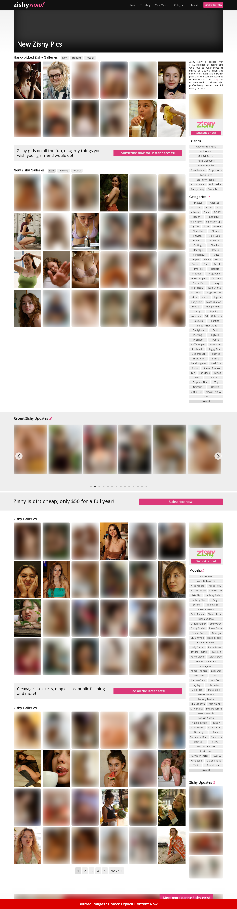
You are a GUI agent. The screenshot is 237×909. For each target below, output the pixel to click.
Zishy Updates (202, 782)
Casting (197, 245)
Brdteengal (206, 151)
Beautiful (214, 216)
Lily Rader (213, 685)
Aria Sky (196, 595)
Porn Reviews (198, 170)
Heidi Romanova (206, 642)
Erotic (218, 259)
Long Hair (196, 301)
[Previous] (19, 456)
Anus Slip (196, 207)
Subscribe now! (206, 133)
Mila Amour (215, 703)
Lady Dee (216, 670)
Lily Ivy (196, 685)
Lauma (216, 675)
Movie (195, 306)
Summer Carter (199, 755)
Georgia (216, 633)
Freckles (196, 273)
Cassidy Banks (206, 609)
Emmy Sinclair (198, 628)
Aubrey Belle (213, 595)
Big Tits (195, 226)
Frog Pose (214, 273)
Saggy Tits (214, 349)
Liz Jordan (197, 689)
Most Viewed (162, 5)
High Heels (197, 287)
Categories (180, 5)
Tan (193, 372)
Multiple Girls (213, 306)
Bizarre (217, 226)
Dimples (195, 259)
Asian (209, 207)
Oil (206, 316)
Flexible (215, 268)
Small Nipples (198, 363)
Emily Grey (215, 623)
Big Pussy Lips (214, 221)
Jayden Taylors (199, 651)
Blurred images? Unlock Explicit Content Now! (118, 903)
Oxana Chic (214, 727)
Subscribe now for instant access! (148, 153)
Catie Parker (197, 614)
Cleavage (198, 249)
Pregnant (198, 339)
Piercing (197, 334)
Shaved (216, 353)
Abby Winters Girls (206, 146)
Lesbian (205, 297)
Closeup (215, 249)
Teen (196, 377)
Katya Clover (198, 656)
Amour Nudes (198, 184)
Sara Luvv (216, 737)
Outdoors (216, 316)
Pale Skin (198, 320)
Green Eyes (199, 283)
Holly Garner (197, 647)
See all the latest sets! (148, 691)
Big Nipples (196, 221)
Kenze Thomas (199, 670)
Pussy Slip (215, 344)
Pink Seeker (215, 184)
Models (195, 5)
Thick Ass (213, 377)
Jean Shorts (214, 287)
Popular (90, 57)
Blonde (216, 231)
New (132, 5)
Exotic (194, 264)
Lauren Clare (198, 680)
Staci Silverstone (206, 746)
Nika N (217, 722)
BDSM (217, 212)
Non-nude (195, 316)
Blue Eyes (214, 235)
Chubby (215, 245)
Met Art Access (206, 156)
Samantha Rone (199, 737)
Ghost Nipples (199, 278)
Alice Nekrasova (206, 581)
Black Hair (198, 231)
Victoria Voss (214, 760)
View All (206, 401)
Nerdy (197, 311)
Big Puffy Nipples (206, 179)
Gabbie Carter (199, 633)
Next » (116, 871)
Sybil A (217, 755)
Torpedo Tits (199, 382)
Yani (195, 765)
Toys (217, 382)
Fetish (217, 264)
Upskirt (215, 386)
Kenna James (206, 666)
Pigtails (215, 334)
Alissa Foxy (215, 585)
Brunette (214, 240)
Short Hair (198, 358)
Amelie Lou (215, 590)
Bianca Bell (213, 604)
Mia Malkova (198, 703)
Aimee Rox (206, 576)
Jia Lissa (216, 651)
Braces (197, 240)
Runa (215, 732)
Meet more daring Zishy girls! (186, 898)
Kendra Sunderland (206, 661)
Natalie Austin (206, 718)
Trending (145, 5)
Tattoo (217, 372)
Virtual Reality (213, 391)
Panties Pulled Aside (206, 325)
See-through (199, 353)
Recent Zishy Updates (33, 418)
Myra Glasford (214, 708)
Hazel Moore (214, 637)
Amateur (197, 202)
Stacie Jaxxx (206, 751)
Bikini (206, 226)
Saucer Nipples (206, 165)
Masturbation (213, 301)
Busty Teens (215, 189)
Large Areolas (213, 292)
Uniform (197, 386)
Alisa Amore (197, 585)
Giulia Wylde (197, 637)
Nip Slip (214, 311)
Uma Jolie (196, 760)
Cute (216, 254)
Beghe (216, 600)
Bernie (196, 604)
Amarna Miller (198, 590)
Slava (215, 741)
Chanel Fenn (215, 614)
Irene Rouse (214, 647)
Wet (206, 396)
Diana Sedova (206, 618)
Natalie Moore (200, 722)
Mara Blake (214, 689)
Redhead (197, 349)
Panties (215, 320)
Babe (207, 212)
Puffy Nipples (198, 344)
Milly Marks (196, 708)
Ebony (207, 259)
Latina (193, 297)
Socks (195, 368)
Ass (219, 207)
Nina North (197, 727)
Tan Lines (204, 372)
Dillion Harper (198, 623)
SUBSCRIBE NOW (213, 4)
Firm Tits (198, 268)
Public (215, 339)
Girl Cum (216, 278)
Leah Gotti (215, 680)
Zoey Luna (213, 765)
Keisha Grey (215, 656)
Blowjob (197, 235)
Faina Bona (215, 628)
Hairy (216, 283)
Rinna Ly (198, 732)
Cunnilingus (199, 254)
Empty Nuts (215, 170)
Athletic (195, 212)
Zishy (215, 79)
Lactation (196, 292)
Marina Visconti (206, 694)
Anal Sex (214, 202)
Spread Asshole (212, 368)
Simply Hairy (197, 189)
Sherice (198, 741)
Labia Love (206, 175)
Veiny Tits (196, 391)
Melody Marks (206, 699)
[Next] (218, 456)
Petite (216, 330)
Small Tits (215, 363)
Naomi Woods (206, 713)
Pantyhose (199, 330)
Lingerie (217, 297)
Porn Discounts (206, 160)
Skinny (215, 358)
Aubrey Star (198, 600)
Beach (196, 216)
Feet (206, 264)
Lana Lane (198, 675)
